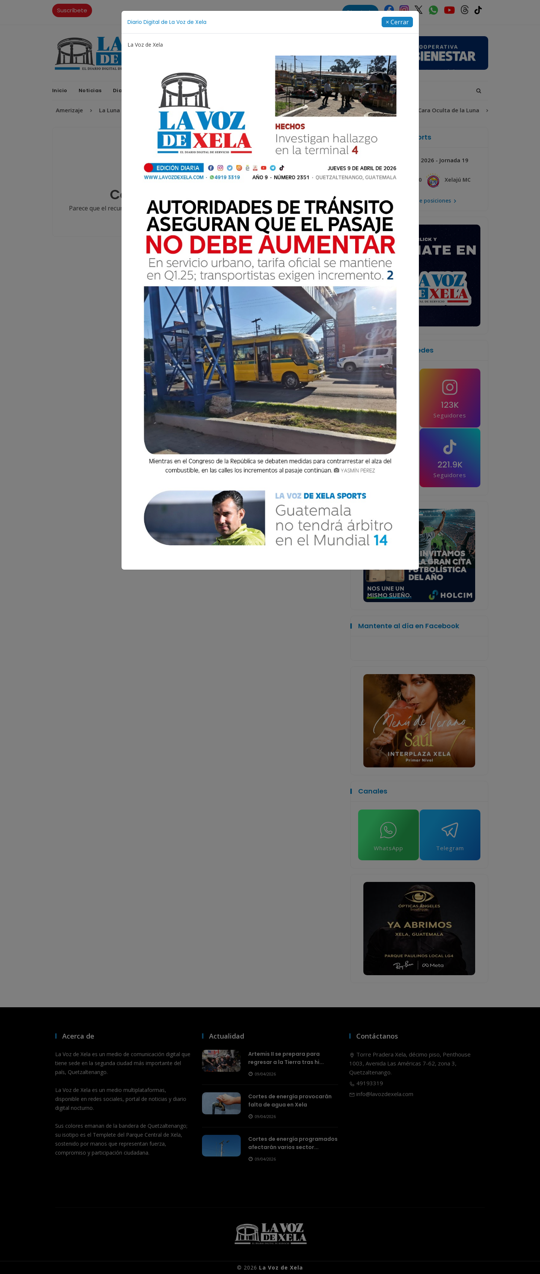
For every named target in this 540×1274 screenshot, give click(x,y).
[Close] (397, 22)
